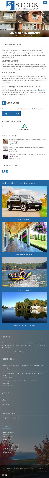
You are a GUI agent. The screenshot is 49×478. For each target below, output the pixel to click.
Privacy (32, 468)
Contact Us (24, 404)
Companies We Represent (24, 418)
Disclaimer (39, 468)
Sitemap (21, 352)
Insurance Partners (11, 121)
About (9, 352)
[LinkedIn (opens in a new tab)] (7, 171)
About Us (24, 400)
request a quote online (25, 343)
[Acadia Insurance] (24, 127)
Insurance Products (24, 413)
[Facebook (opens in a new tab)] (3, 171)
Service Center (24, 409)
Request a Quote (11, 113)
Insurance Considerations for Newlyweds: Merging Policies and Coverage (24, 142)
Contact (15, 352)
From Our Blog (9, 135)
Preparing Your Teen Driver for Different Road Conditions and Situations (24, 156)
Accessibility (6, 471)
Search (25, 468)
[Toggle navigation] (45, 2)
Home (3, 352)
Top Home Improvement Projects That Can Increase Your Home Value (24, 149)
